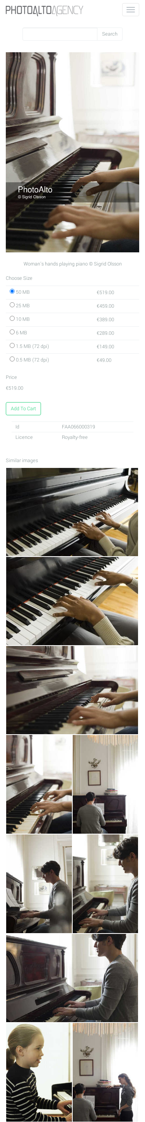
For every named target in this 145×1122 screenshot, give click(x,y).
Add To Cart (23, 408)
